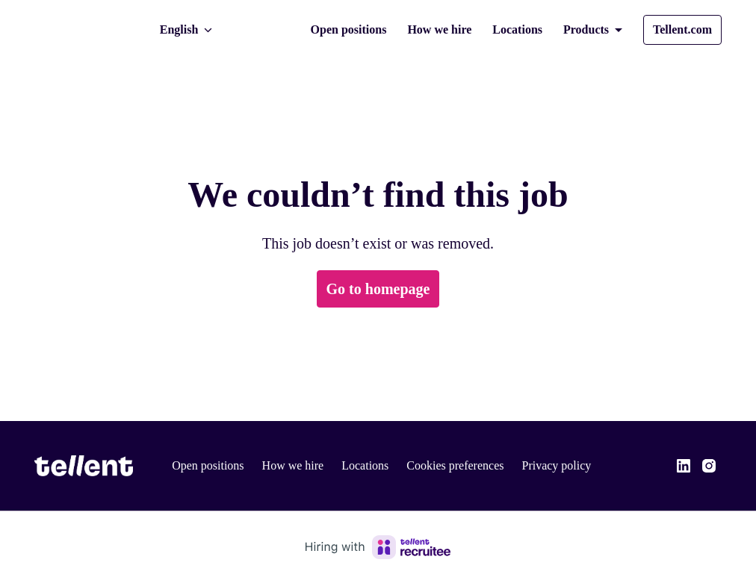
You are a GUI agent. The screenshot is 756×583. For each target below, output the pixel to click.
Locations (506, 29)
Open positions (329, 29)
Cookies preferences (469, 465)
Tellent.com (680, 29)
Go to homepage (378, 289)
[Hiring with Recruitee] (378, 547)
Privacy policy (575, 465)
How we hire (424, 29)
